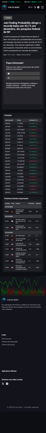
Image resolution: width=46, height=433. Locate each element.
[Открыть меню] (42, 7)
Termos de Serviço (8, 345)
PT (30, 7)
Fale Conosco (6, 339)
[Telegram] (38, 7)
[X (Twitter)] (35, 7)
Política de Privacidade (10, 342)
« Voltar (7, 18)
